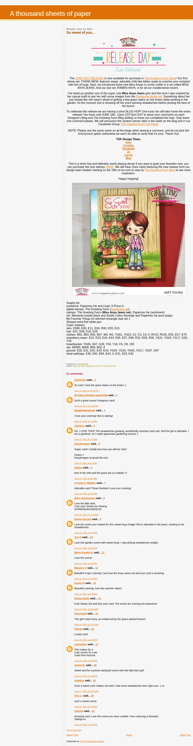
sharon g (79, 425)
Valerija (78, 711)
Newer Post (72, 735)
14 (99, 598)
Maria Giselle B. (83, 552)
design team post (92, 366)
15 (96, 613)
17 (97, 644)
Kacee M (79, 583)
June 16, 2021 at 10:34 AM (86, 609)
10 (91, 537)
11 (103, 552)
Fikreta (78, 629)
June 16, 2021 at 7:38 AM (85, 579)
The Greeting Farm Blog (160, 170)
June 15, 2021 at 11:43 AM (86, 515)
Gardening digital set (149, 96)
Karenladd (80, 613)
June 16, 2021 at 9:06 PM (85, 661)
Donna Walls (81, 598)
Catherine (80, 379)
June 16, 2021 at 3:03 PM (85, 640)
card (82, 366)
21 (93, 711)
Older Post (185, 735)
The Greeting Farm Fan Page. (140, 124)
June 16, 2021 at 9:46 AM (85, 594)
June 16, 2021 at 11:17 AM (86, 624)
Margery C (80, 567)
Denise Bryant (82, 519)
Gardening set (120, 309)
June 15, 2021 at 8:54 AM (85, 479)
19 (94, 680)
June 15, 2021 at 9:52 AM (85, 494)
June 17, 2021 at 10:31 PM (86, 691)
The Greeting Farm (108, 366)
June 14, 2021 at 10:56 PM (86, 406)
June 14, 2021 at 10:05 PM (86, 391)
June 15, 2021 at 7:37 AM (85, 439)
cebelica (79, 680)
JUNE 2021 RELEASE (89, 78)
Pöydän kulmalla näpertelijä (91, 395)
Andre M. (79, 665)
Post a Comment (73, 730)
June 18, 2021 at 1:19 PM (85, 725)
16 (92, 629)
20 (92, 695)
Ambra (78, 467)
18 (95, 665)
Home (129, 735)
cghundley (80, 644)
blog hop (76, 366)
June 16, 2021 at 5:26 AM (85, 563)
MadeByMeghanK (84, 410)
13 (94, 583)
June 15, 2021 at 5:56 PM (85, 548)
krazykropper (82, 443)
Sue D (78, 537)
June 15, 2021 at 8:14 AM (85, 463)
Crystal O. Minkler (85, 483)
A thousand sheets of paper (50, 13)
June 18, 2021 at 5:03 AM (85, 707)
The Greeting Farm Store (160, 78)
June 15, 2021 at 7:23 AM (85, 421)
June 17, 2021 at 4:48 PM (85, 676)
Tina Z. (78, 695)
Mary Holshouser (84, 498)
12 (96, 567)
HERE (110, 166)
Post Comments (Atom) (92, 741)
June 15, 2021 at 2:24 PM (85, 533)
